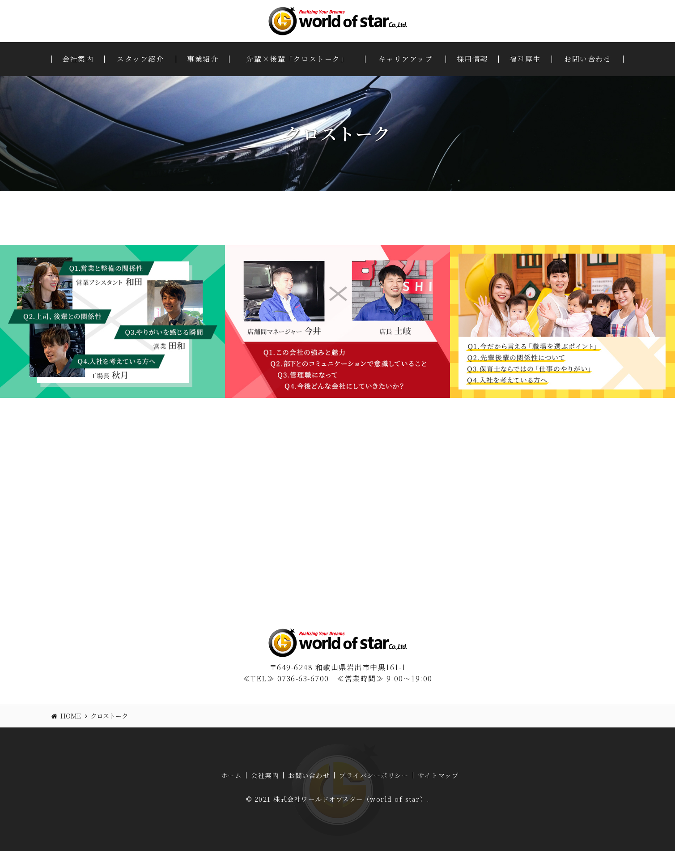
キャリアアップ (405, 59)
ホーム (231, 775)
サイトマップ (438, 775)
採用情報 (472, 59)
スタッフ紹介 (140, 59)
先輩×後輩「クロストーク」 (297, 59)
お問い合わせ (587, 59)
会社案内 (77, 59)
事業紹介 (202, 59)
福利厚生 (525, 59)
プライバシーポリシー (373, 775)
